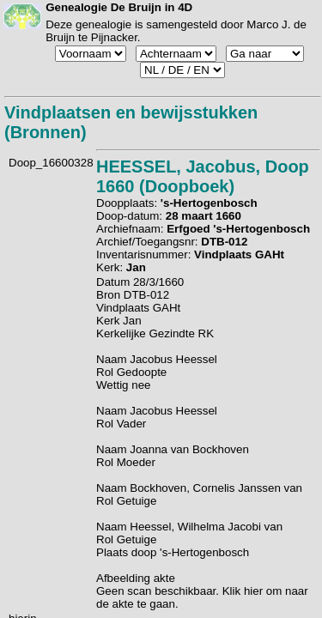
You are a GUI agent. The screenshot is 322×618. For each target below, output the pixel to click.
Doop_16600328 (51, 162)
